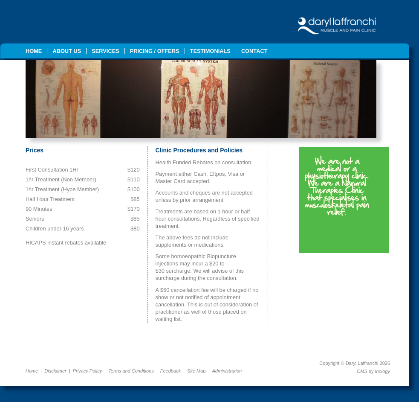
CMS (362, 371)
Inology (382, 371)
